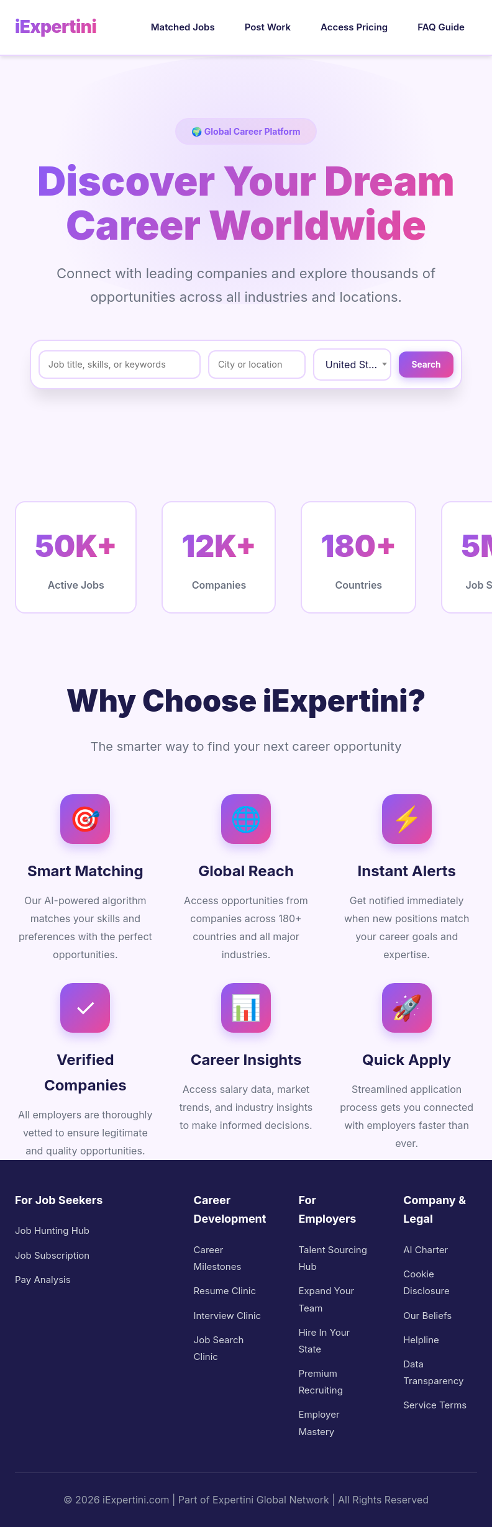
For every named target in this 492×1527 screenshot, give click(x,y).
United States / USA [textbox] (344, 364)
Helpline (421, 1340)
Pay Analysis (43, 1279)
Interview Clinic (228, 1315)
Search (419, 364)
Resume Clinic (225, 1291)
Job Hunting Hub (52, 1230)
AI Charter (425, 1250)
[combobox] (338, 364)
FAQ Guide (441, 27)
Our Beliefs (427, 1315)
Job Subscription (52, 1255)
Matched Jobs (183, 27)
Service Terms (435, 1405)
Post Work (268, 27)
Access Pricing (354, 27)
